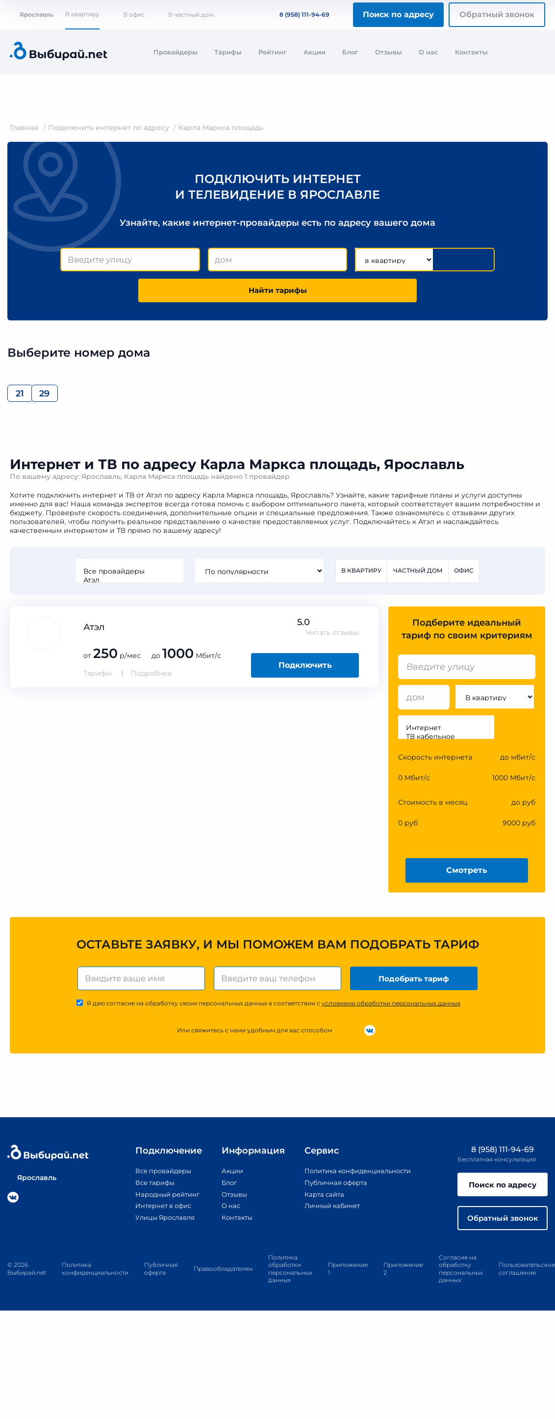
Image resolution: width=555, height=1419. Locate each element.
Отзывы (388, 52)
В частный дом (190, 14)
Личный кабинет (328, 1213)
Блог (350, 52)
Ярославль (31, 14)
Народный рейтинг (160, 1201)
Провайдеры (175, 52)
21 (27, 397)
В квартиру (82, 14)
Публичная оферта (332, 1189)
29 (76, 397)
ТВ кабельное (446, 742)
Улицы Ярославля (158, 1224)
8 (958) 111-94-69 (298, 14)
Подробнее (151, 679)
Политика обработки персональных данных (290, 1279)
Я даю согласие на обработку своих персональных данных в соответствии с (273, 1011)
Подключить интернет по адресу (108, 127)
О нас (428, 52)
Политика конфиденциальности (356, 1178)
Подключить (305, 671)
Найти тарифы (277, 292)
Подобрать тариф (415, 985)
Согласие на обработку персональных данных (461, 1279)
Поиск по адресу (398, 14)
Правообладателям (223, 1279)
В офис (134, 14)
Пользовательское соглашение (527, 1279)
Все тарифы (146, 1189)
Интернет (446, 733)
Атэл (128, 585)
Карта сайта (319, 1201)
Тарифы (228, 52)
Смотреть (466, 876)
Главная (24, 127)
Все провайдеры (128, 576)
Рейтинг (272, 52)
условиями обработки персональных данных (391, 1011)
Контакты (471, 52)
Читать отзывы (332, 638)
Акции (314, 52)
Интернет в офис (156, 1213)
